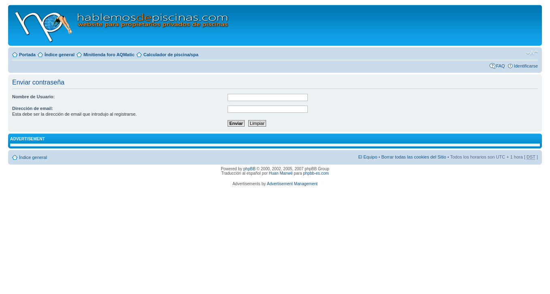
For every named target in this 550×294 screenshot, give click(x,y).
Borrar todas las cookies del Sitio (413, 156)
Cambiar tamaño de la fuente (532, 53)
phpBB (249, 169)
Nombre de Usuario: (33, 96)
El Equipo (367, 156)
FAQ (500, 65)
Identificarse (526, 65)
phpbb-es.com (315, 173)
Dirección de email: (32, 108)
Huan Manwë (281, 173)
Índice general (60, 54)
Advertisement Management (292, 184)
